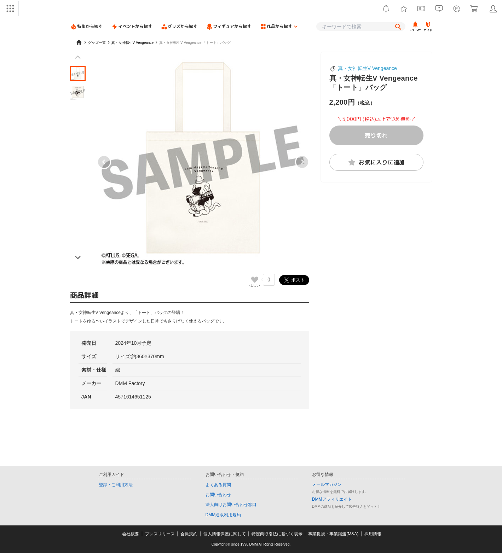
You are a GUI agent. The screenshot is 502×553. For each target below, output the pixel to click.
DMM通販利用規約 (223, 514)
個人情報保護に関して (224, 533)
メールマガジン (327, 484)
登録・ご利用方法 (116, 484)
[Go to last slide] (104, 162)
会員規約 (188, 533)
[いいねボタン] (254, 279)
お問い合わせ (218, 494)
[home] (78, 42)
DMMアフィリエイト (332, 499)
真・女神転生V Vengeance (367, 68)
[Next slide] (302, 162)
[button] (78, 73)
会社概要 (130, 533)
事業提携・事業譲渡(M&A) (333, 533)
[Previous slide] (77, 57)
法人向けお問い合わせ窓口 (231, 504)
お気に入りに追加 (376, 162)
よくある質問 (218, 484)
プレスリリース (160, 533)
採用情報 (372, 533)
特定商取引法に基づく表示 (277, 533)
